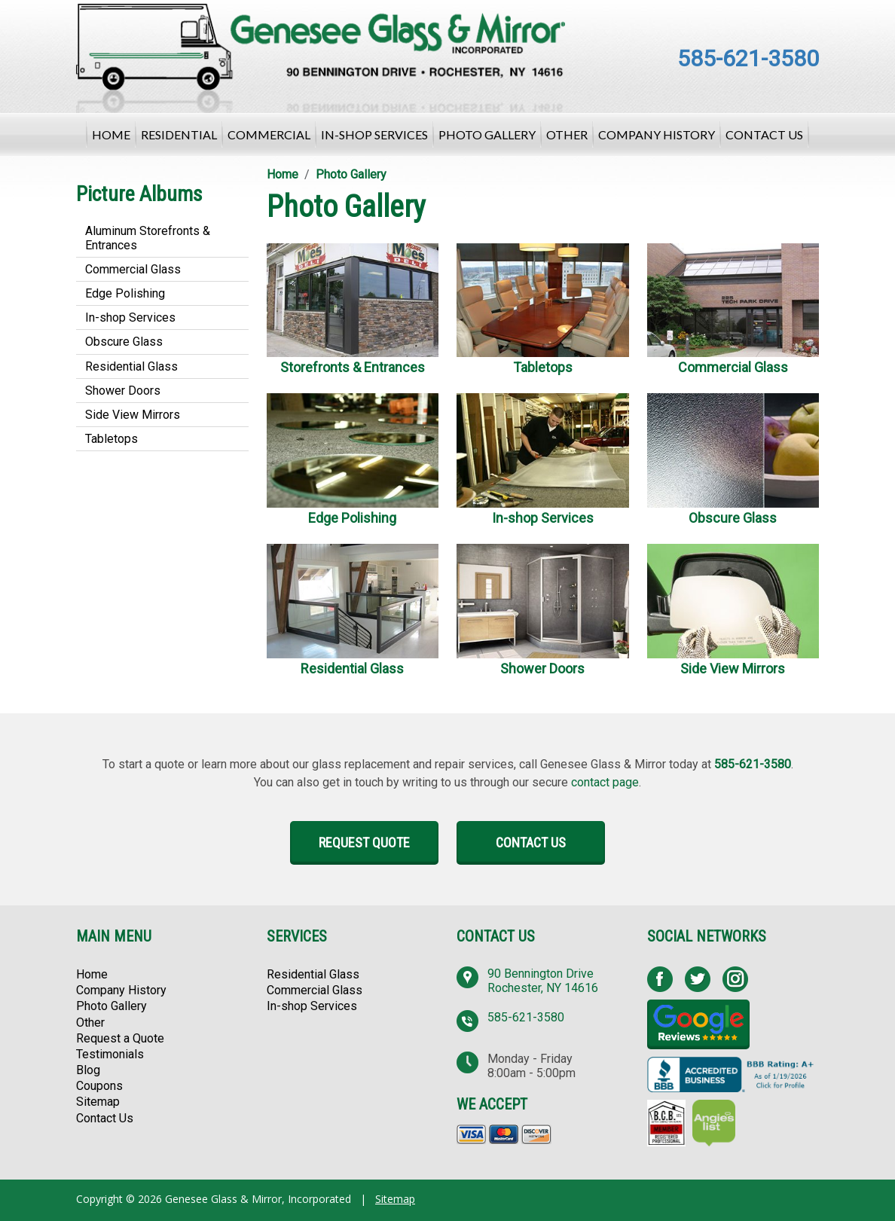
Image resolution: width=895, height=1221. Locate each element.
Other (567, 134)
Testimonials (110, 1054)
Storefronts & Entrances (352, 367)
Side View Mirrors (132, 415)
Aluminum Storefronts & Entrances (147, 238)
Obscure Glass (124, 341)
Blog (88, 1070)
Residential (179, 134)
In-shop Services (374, 134)
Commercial (269, 134)
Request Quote (364, 842)
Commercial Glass (133, 269)
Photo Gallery (487, 134)
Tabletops (111, 439)
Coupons (99, 1086)
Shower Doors (122, 390)
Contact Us (764, 134)
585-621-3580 (748, 58)
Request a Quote (120, 1038)
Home (111, 134)
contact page (605, 782)
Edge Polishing (125, 293)
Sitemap (98, 1101)
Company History (656, 134)
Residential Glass (131, 366)
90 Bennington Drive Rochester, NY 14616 (542, 980)
